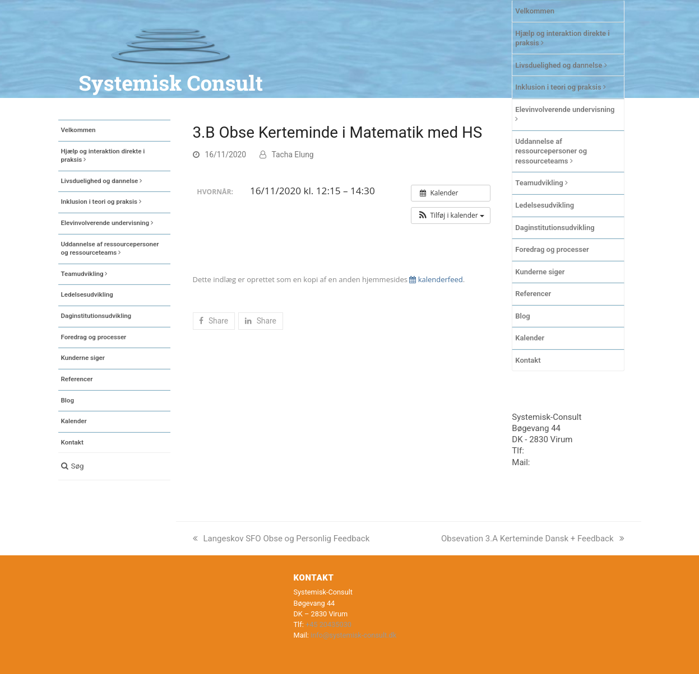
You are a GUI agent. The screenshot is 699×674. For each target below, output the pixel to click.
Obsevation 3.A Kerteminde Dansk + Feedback (532, 538)
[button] (114, 466)
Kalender (529, 338)
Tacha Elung (293, 154)
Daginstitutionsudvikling (554, 227)
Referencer (533, 293)
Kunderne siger (539, 272)
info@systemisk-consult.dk (353, 635)
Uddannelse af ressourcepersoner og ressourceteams (551, 151)
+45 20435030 (553, 451)
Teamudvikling (541, 183)
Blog (522, 316)
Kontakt (527, 360)
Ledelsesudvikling (544, 205)
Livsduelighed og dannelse (561, 65)
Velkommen (534, 11)
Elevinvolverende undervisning (564, 114)
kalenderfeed (435, 279)
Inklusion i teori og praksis (560, 87)
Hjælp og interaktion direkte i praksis (562, 38)
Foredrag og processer (552, 249)
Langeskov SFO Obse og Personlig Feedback (281, 538)
